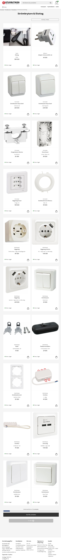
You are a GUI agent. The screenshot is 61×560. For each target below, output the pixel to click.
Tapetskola (50, 556)
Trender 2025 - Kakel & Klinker (53, 549)
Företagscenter (40, 550)
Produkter (2, 9)
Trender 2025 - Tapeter (51, 552)
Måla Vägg (50, 545)
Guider (49, 543)
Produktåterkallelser (20, 545)
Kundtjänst (18, 543)
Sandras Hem (51, 547)
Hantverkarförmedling (42, 548)
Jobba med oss (30, 550)
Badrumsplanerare (41, 546)
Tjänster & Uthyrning (42, 545)
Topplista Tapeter (52, 554)
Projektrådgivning (41, 551)
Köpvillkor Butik (19, 547)
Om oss (28, 543)
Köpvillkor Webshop (20, 550)
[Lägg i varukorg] (28, 65)
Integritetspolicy (19, 548)
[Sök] (51, 2)
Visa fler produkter (31, 514)
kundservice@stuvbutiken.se (9, 552)
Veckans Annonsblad (31, 545)
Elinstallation (14, 9)
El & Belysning (8, 9)
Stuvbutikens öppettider (30, 547)
